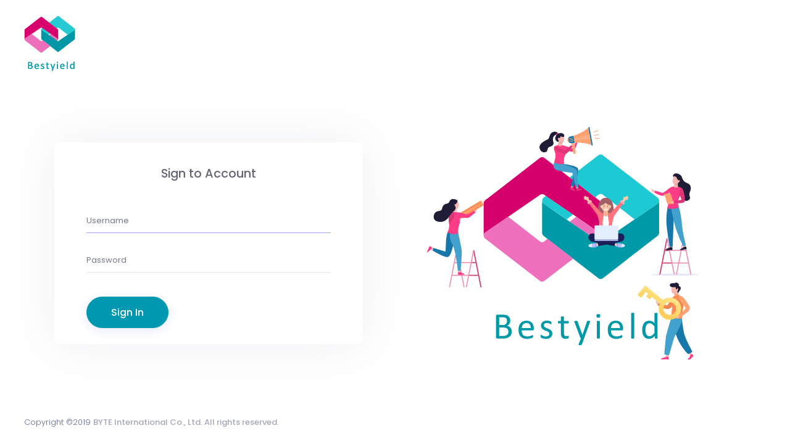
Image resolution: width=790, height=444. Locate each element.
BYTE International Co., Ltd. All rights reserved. (186, 422)
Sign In (127, 312)
